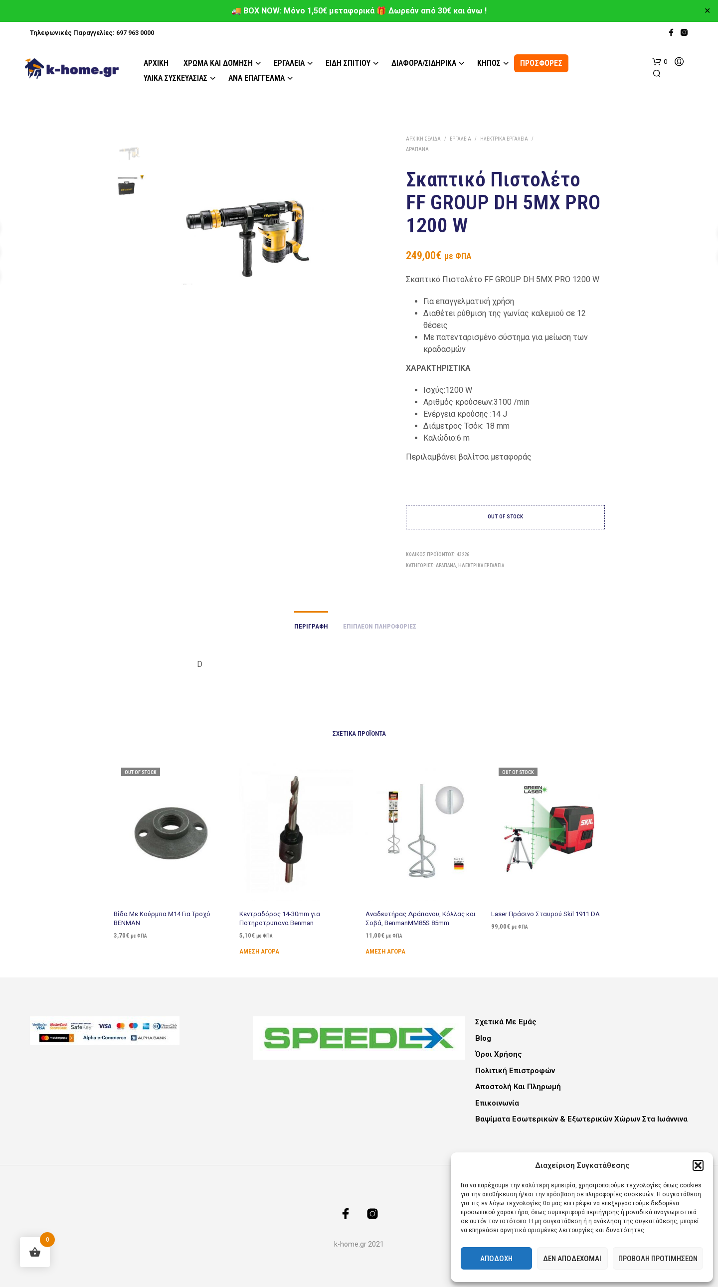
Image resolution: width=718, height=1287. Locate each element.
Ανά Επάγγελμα (256, 78)
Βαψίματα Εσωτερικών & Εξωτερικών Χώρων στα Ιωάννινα (581, 1119)
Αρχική (156, 63)
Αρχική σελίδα (423, 139)
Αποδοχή (496, 1258)
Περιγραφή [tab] (311, 626)
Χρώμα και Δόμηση (218, 63)
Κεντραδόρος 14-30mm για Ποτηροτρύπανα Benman (281, 915)
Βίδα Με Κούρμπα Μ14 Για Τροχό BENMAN (162, 918)
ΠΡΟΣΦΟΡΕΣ (541, 63)
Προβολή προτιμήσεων (658, 1258)
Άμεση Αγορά (261, 945)
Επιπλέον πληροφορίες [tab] (379, 626)
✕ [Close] (707, 11)
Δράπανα (417, 149)
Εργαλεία (289, 63)
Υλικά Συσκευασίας (175, 78)
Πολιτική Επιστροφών (515, 1070)
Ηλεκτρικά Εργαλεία (504, 139)
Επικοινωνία (497, 1103)
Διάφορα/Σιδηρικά (423, 63)
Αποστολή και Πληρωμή (518, 1086)
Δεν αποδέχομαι (572, 1258)
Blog (483, 1038)
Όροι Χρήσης (498, 1054)
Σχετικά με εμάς (506, 1021)
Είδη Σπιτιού (348, 63)
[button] (698, 1165)
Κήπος (489, 63)
